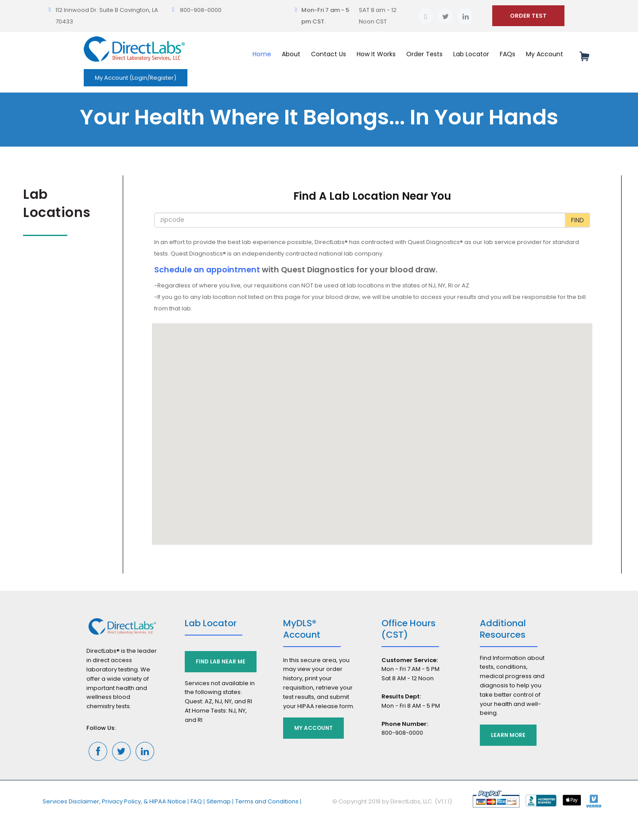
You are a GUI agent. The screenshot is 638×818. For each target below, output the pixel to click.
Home (262, 54)
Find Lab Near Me (220, 661)
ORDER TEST (528, 16)
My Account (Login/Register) (135, 78)
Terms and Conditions (267, 801)
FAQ (196, 801)
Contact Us (328, 54)
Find (577, 220)
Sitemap (218, 801)
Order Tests (424, 54)
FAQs (507, 54)
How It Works (376, 54)
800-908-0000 (201, 10)
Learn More (508, 735)
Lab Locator (471, 54)
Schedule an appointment (207, 269)
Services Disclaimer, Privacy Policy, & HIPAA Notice (114, 801)
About (291, 54)
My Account (544, 54)
